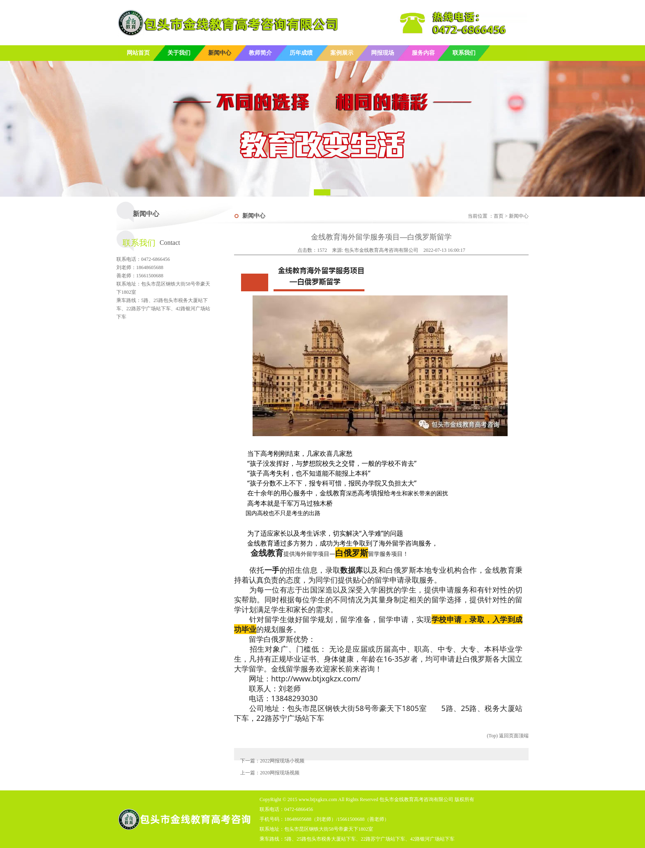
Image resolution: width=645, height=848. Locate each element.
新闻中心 (219, 53)
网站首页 (138, 53)
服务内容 (423, 53)
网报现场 (382, 53)
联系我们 (464, 53)
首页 (498, 216)
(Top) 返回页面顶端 (508, 736)
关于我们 (178, 53)
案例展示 (341, 53)
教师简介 (260, 53)
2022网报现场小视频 (282, 761)
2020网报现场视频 (279, 773)
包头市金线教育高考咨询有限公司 (381, 250)
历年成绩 (301, 53)
